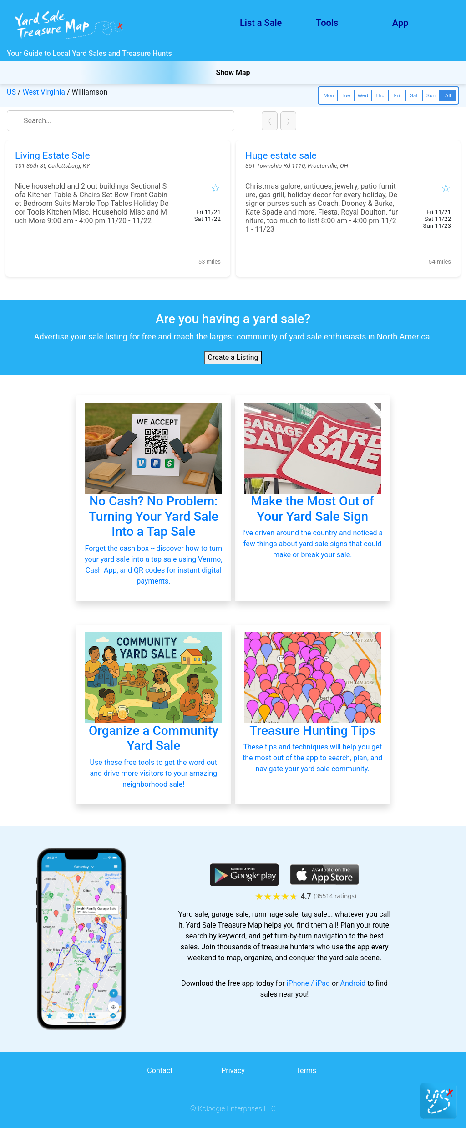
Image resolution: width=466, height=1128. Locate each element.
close (229, 121)
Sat (414, 95)
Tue (345, 95)
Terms (306, 1070)
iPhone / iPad (308, 983)
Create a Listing (233, 357)
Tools (327, 22)
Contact (159, 1070)
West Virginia (43, 92)
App (400, 22)
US (11, 92)
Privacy (233, 1070)
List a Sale (261, 22)
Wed (362, 95)
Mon (329, 95)
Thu (379, 95)
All (448, 95)
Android (353, 983)
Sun (431, 95)
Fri (397, 95)
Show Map (233, 72)
